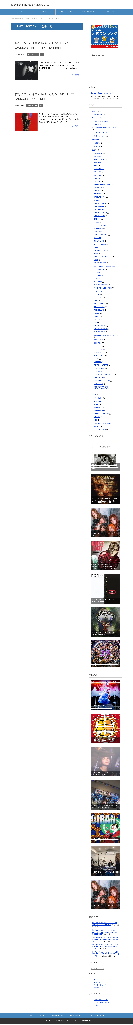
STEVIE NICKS (99, 356)
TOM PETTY (98, 384)
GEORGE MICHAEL (101, 235)
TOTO (96, 392)
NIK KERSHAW (99, 307)
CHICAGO (97, 191)
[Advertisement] (105, 72)
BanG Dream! (98, 115)
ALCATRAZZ (98, 157)
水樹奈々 (97, 143)
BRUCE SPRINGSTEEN (102, 185)
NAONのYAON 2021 (101, 122)
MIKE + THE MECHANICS (103, 288)
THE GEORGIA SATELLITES (104, 375)
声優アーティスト (67, 12)
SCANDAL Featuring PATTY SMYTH (106, 336)
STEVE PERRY (99, 353)
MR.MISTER (98, 298)
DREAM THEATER (100, 213)
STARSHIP (98, 347)
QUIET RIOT (98, 320)
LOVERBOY (98, 279)
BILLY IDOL (98, 172)
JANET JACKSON (33, 55)
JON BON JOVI (99, 270)
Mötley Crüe (98, 292)
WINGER (97, 417)
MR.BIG (96, 295)
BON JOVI (97, 179)
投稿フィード (98, 983)
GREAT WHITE (99, 241)
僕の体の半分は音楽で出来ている (36, 5)
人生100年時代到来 (100, 133)
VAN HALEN (98, 398)
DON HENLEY (99, 210)
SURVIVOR (98, 362)
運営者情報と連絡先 (88, 12)
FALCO (96, 223)
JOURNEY (97, 273)
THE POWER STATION (102, 381)
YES (95, 420)
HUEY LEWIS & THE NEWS (103, 257)
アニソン (44, 12)
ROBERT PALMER (100, 329)
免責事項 (97, 1006)
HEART (96, 248)
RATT (96, 323)
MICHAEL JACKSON (101, 285)
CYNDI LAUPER (99, 201)
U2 (95, 395)
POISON (97, 314)
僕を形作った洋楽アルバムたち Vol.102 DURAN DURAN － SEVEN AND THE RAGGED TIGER (105, 932)
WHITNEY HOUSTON (101, 414)
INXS (96, 260)
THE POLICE (98, 378)
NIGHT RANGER (99, 304)
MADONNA (98, 282)
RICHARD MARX (100, 326)
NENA (96, 301)
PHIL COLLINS (99, 310)
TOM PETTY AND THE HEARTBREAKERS (101, 388)
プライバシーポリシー (111, 12)
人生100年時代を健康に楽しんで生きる (105, 128)
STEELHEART (99, 350)
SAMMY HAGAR (99, 332)
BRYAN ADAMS (99, 188)
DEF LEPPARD (99, 207)
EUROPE (97, 219)
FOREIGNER (98, 229)
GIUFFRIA (97, 238)
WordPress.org (99, 988)
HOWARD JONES (100, 251)
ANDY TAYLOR (99, 160)
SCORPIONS (98, 340)
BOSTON (97, 182)
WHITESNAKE (99, 411)
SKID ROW (98, 343)
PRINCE (97, 317)
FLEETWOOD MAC (100, 226)
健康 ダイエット (100, 137)
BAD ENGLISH (99, 169)
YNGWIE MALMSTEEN (102, 424)
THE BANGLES (99, 369)
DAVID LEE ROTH (100, 204)
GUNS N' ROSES (100, 245)
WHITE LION (98, 408)
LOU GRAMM (98, 276)
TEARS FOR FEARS (101, 365)
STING (96, 359)
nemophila (97, 125)
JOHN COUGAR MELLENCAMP (105, 267)
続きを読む (75, 75)
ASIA (96, 166)
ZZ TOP (96, 427)
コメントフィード (100, 985)
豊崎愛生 (97, 147)
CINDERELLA (98, 194)
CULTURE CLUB (99, 198)
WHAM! (96, 405)
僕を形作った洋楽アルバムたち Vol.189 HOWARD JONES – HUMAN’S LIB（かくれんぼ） (105, 940)
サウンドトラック (100, 430)
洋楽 (22, 12)
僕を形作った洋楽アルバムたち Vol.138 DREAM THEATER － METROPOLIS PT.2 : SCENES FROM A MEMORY (104, 501)
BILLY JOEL (98, 176)
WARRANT (98, 402)
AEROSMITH (98, 154)
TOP (24, 19)
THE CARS (98, 372)
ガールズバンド (97, 118)
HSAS (96, 254)
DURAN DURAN (99, 216)
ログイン (97, 980)
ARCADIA (97, 163)
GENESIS (97, 232)
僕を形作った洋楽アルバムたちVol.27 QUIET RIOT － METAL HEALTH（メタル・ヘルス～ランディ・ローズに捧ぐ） (104, 567)
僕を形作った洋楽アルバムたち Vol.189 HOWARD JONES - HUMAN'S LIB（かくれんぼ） (104, 467)
